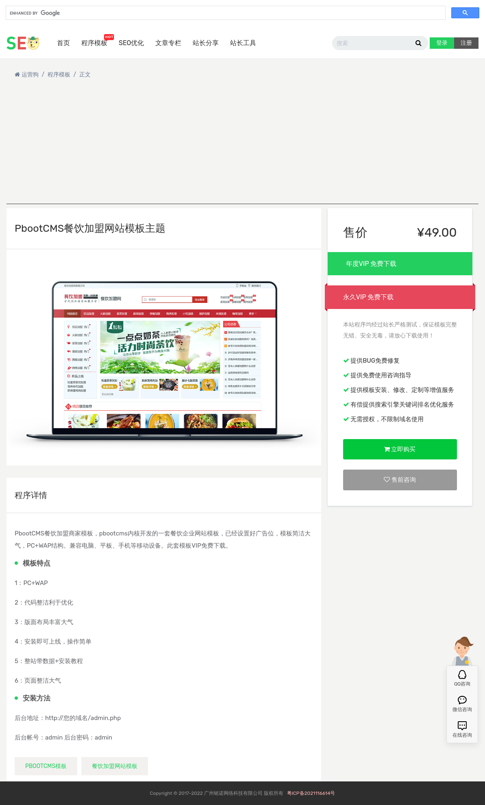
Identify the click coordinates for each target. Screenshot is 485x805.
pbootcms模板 (46, 766)
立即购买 (400, 449)
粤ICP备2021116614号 (311, 793)
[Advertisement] (242, 147)
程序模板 (94, 43)
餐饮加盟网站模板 (114, 766)
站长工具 (243, 43)
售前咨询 (400, 479)
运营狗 (30, 74)
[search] (225, 13)
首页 (63, 43)
